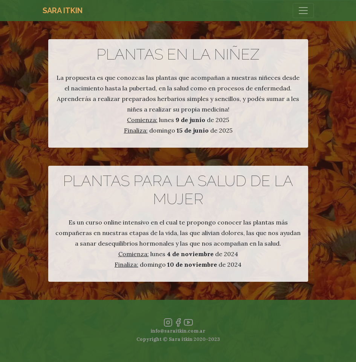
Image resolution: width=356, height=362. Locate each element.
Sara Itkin (63, 10)
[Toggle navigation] (303, 10)
